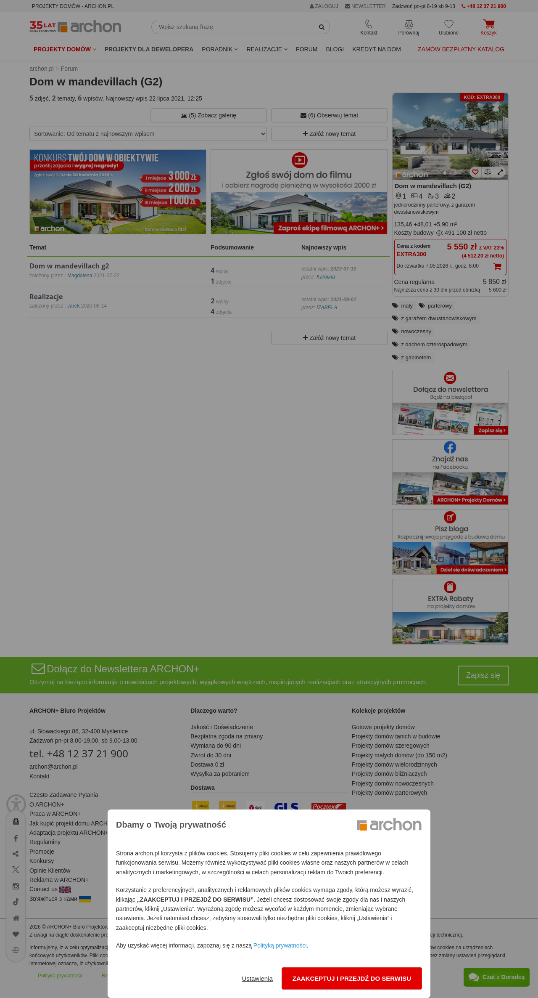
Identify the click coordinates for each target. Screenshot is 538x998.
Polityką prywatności (280, 945)
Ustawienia (257, 978)
